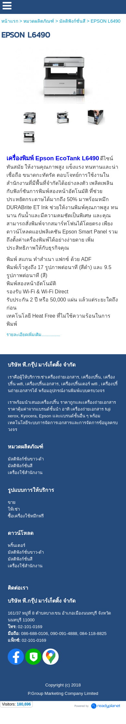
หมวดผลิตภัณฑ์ (38, 21)
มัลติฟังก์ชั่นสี (72, 21)
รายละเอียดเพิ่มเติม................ (33, 334)
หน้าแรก (9, 21)
